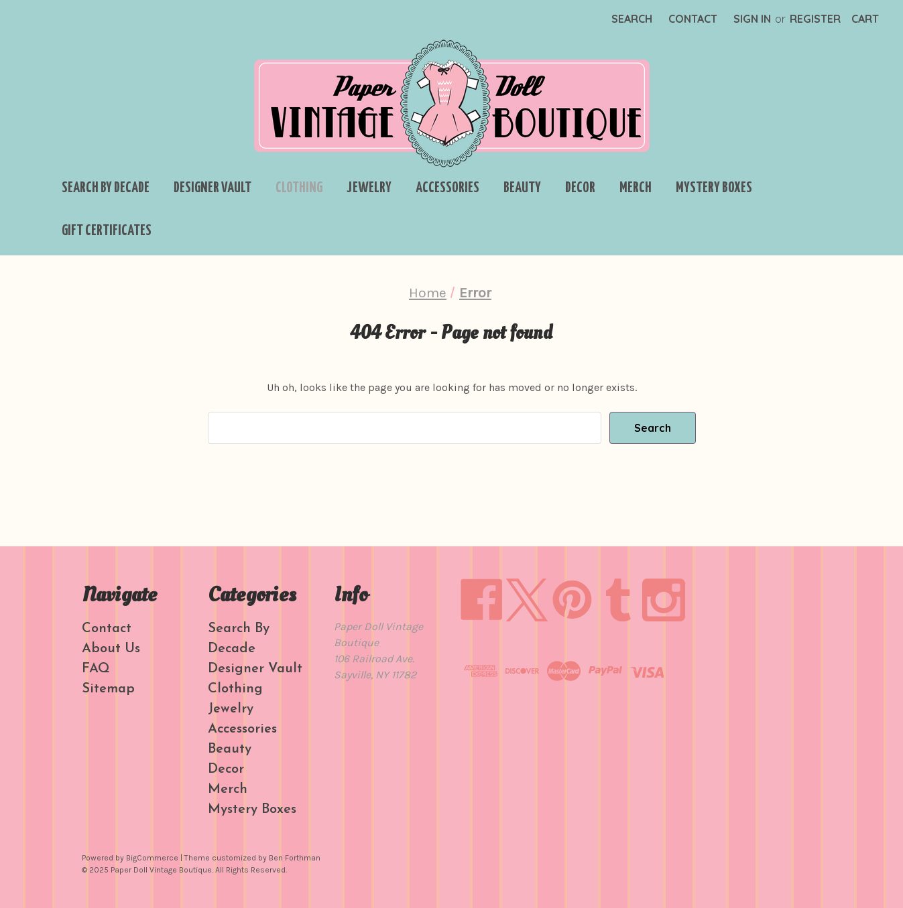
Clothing (299, 188)
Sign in (752, 18)
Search (631, 18)
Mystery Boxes (714, 188)
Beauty (522, 188)
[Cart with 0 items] (865, 18)
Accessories (447, 188)
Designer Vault (212, 188)
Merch (635, 188)
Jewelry (369, 188)
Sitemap (108, 689)
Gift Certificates (107, 231)
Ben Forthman (294, 857)
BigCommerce (152, 857)
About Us (111, 649)
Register (815, 18)
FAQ (96, 669)
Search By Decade (105, 188)
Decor (580, 188)
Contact (692, 18)
